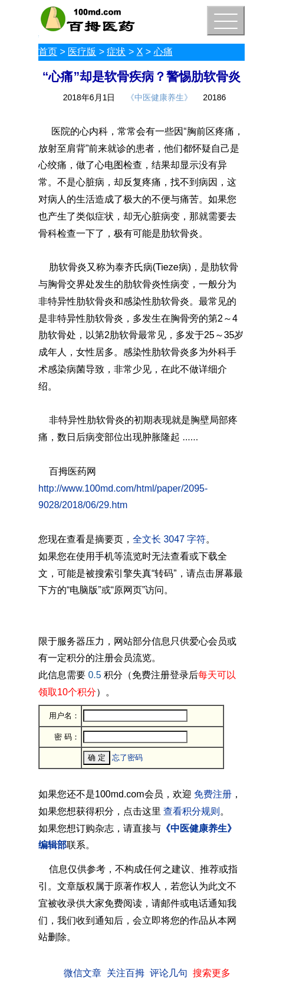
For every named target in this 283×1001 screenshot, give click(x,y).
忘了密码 (127, 757)
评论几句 (168, 973)
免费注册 (213, 794)
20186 (214, 97)
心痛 (163, 52)
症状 (116, 52)
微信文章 (82, 973)
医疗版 (82, 52)
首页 (47, 52)
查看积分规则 (191, 811)
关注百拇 (125, 973)
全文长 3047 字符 (169, 539)
